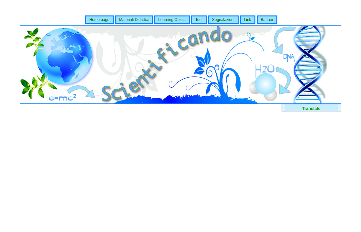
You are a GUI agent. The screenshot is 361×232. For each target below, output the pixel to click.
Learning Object (172, 19)
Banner (267, 19)
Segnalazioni (223, 19)
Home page (99, 19)
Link (247, 19)
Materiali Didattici (134, 19)
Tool (198, 19)
